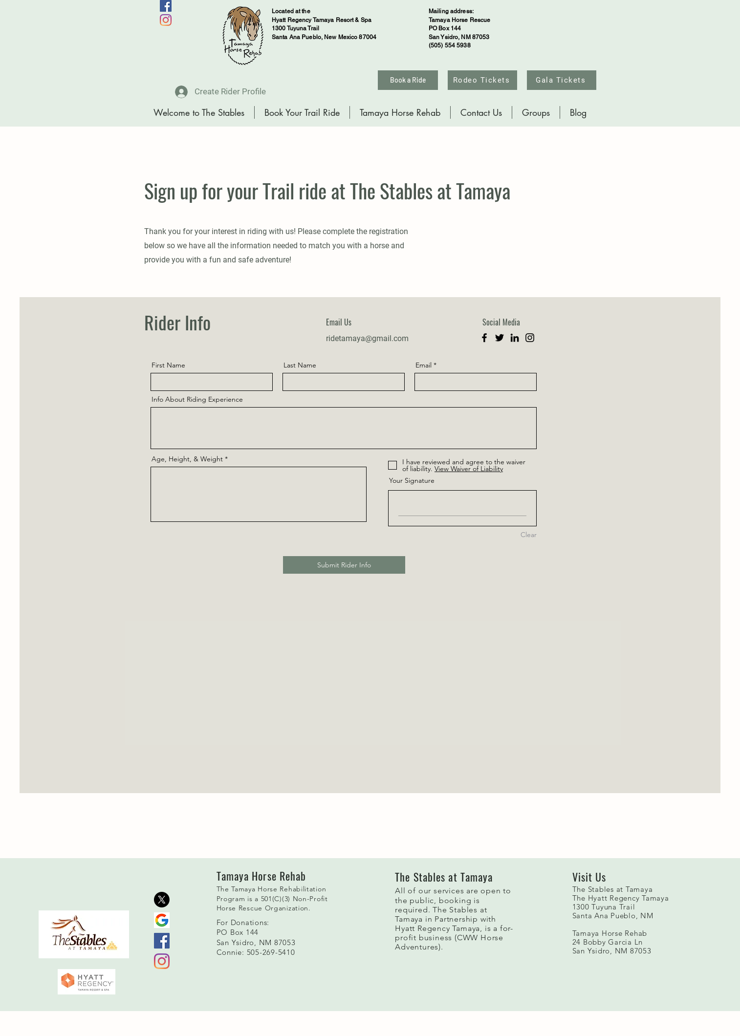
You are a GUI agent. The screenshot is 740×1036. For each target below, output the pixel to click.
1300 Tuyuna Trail (603, 906)
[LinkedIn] (515, 338)
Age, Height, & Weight (187, 458)
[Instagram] (166, 20)
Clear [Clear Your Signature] (529, 534)
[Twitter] (499, 338)
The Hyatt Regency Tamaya (620, 898)
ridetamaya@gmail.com (367, 338)
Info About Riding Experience (197, 399)
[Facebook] (166, 6)
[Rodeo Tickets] (482, 80)
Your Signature (412, 480)
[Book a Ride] (408, 80)
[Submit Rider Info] (344, 565)
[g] (162, 920)
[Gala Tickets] (561, 80)
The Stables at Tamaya (612, 889)
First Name (168, 365)
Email (423, 365)
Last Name (299, 365)
